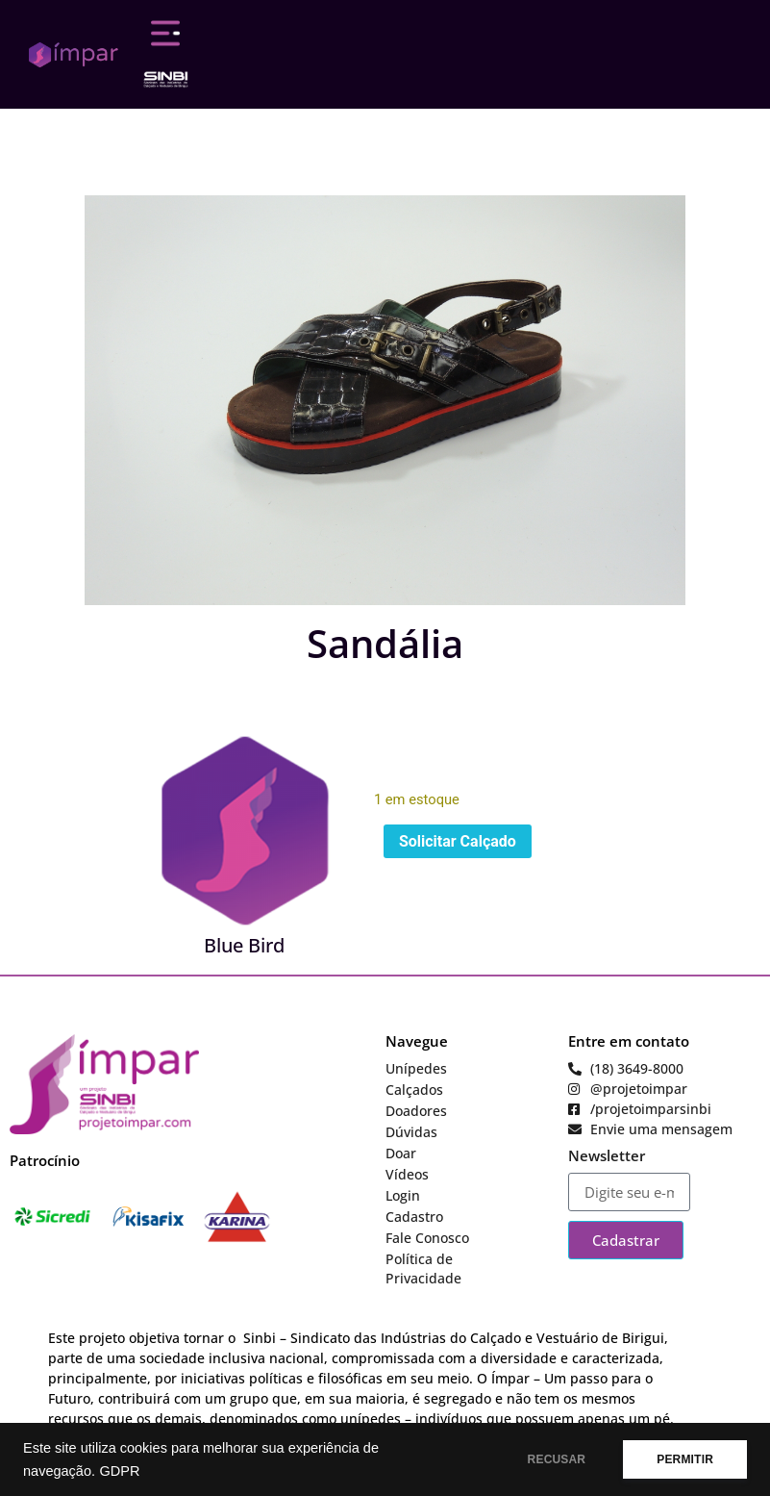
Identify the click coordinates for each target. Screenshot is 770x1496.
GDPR (119, 1471)
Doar (400, 1153)
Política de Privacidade (423, 1268)
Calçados (414, 1089)
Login (402, 1195)
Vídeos (407, 1174)
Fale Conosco (427, 1238)
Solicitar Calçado (457, 841)
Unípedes (416, 1068)
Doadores (416, 1111)
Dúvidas (411, 1132)
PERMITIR (685, 1459)
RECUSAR (557, 1459)
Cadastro (414, 1216)
